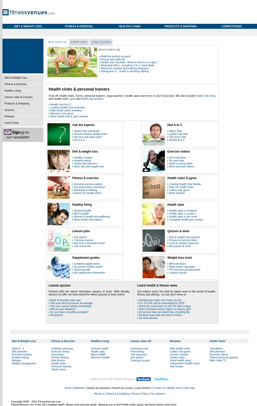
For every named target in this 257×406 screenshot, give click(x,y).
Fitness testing (60, 357)
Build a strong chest (180, 163)
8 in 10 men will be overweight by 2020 (161, 303)
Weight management (24, 363)
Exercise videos (219, 354)
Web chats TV (218, 360)
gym (73, 98)
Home (68, 387)
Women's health (100, 357)
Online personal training (224, 357)
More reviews (177, 192)
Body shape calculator (182, 266)
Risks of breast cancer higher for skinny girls (165, 309)
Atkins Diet (175, 130)
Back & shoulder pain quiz (65, 300)
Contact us (158, 387)
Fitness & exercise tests (183, 240)
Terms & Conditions (118, 393)
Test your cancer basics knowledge (70, 306)
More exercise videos (181, 166)
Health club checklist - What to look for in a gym (129, 62)
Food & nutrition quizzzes (184, 243)
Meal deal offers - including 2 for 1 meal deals (127, 65)
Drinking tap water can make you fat (160, 300)
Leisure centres (179, 354)
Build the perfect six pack (115, 56)
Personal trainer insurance (89, 187)
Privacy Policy (140, 393)
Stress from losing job (86, 130)
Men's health (81, 213)
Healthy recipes (83, 157)
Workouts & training (85, 189)
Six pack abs (176, 160)
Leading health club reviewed (67, 107)
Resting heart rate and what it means (160, 314)
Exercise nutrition (22, 354)
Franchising (137, 351)
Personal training (61, 366)
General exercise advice (88, 184)
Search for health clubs (87, 192)
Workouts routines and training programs (125, 68)
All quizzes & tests (179, 246)
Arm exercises (177, 157)
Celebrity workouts (62, 348)
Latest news (79, 42)
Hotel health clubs (180, 360)
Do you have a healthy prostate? (69, 312)
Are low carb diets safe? (88, 136)
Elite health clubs (180, 348)
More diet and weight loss (89, 166)
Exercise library (60, 351)
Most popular (57, 42)
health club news (206, 95)
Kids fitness (58, 360)
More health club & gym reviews (69, 116)
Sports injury (58, 369)
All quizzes (56, 314)
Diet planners (20, 351)
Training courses (83, 240)
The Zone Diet (177, 136)
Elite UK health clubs (181, 187)
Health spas (98, 351)
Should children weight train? (91, 133)
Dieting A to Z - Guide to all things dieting (125, 71)
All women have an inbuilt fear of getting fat (164, 312)
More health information (88, 219)
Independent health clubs (185, 363)
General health (82, 210)
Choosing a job (139, 348)
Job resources (82, 246)
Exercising (57, 354)
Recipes (17, 360)
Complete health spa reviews (186, 219)
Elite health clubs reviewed (66, 110)
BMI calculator (177, 263)
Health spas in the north (183, 216)
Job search (80, 237)
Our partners (157, 393)
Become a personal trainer (89, 243)
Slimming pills (82, 269)
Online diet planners (86, 163)
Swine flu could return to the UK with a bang (164, 306)
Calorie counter (178, 272)
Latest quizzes (101, 42)
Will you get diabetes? (63, 309)
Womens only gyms (61, 113)
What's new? (174, 387)
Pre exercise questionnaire (184, 269)
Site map (189, 387)
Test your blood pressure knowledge (71, 303)
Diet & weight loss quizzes (184, 237)
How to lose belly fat (113, 59)
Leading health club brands (185, 184)
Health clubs (58, 363)
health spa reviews (92, 98)
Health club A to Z (60, 104)
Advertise (79, 387)
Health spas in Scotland (183, 210)
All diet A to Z (176, 139)
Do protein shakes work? (88, 266)
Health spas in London (182, 213)
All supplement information (89, 272)
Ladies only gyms (179, 189)
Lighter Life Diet (178, 133)
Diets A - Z (18, 348)
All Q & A (79, 139)
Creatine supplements (87, 263)
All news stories (148, 317)
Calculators (216, 348)
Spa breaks (177, 366)
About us (99, 393)
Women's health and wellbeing (92, 216)
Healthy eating (82, 160)
